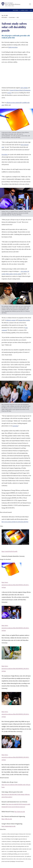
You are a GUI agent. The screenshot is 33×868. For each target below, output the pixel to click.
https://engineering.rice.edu (8, 826)
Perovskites (5, 154)
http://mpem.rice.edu (19, 811)
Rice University (9, 3)
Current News (24, 10)
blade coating (9, 274)
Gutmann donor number (24, 320)
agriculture (15, 426)
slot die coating (17, 274)
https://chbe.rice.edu (7, 819)
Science (9, 92)
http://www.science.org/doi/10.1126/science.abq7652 (15, 521)
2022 (31, 10)
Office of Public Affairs (9, 5)
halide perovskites (13, 47)
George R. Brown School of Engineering (20, 90)
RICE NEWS (15, 10)
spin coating (24, 271)
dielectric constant (11, 320)
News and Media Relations (12, 4)
